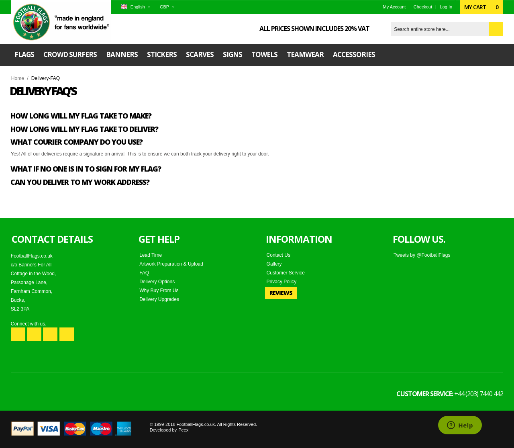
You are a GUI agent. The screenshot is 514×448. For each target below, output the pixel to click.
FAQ (144, 273)
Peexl (184, 430)
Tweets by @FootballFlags (422, 255)
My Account (394, 6)
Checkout (423, 6)
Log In (446, 6)
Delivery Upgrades (159, 299)
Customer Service (286, 273)
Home (17, 78)
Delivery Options (157, 281)
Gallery (274, 264)
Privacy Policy (282, 281)
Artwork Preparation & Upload (171, 264)
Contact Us (278, 255)
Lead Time (150, 255)
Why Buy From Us (158, 290)
